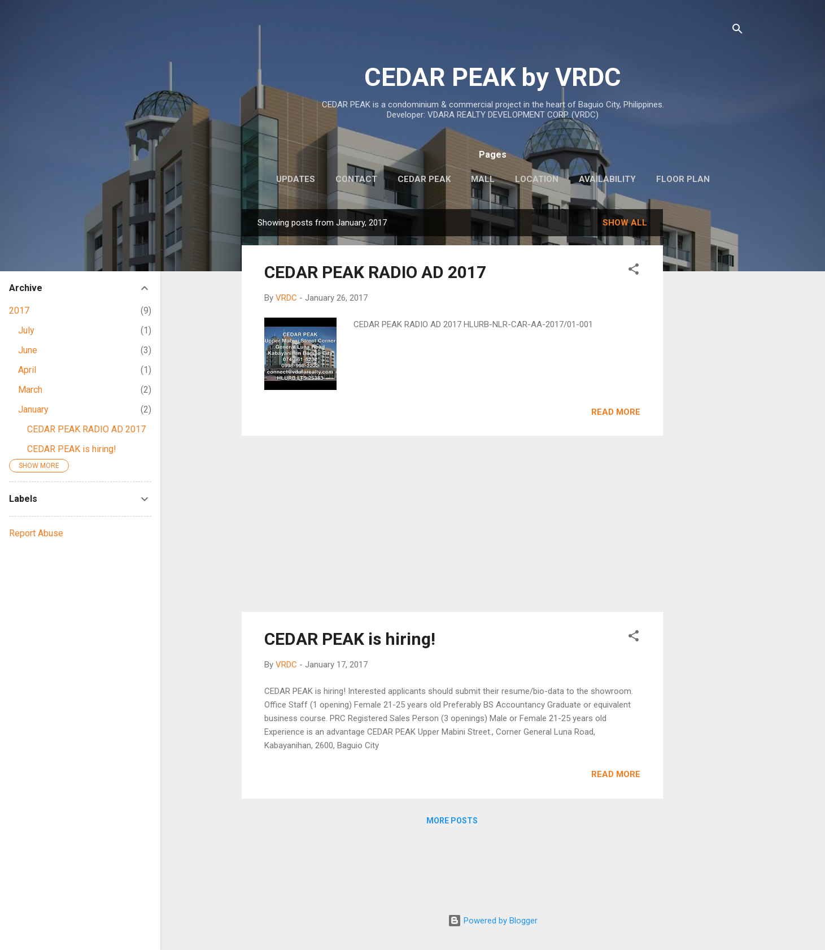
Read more (615, 412)
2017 (19, 310)
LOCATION (536, 179)
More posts (452, 820)
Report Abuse (36, 533)
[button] (633, 271)
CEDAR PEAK (424, 179)
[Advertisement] (708, 378)
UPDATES (295, 179)
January (33, 409)
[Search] (737, 31)
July (26, 330)
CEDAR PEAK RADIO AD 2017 (375, 272)
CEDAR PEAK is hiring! (349, 639)
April (27, 370)
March (30, 389)
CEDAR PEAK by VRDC (492, 77)
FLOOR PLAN (683, 179)
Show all (625, 223)
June (27, 350)
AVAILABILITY (607, 179)
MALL (483, 179)
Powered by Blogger (493, 921)
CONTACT (356, 179)
